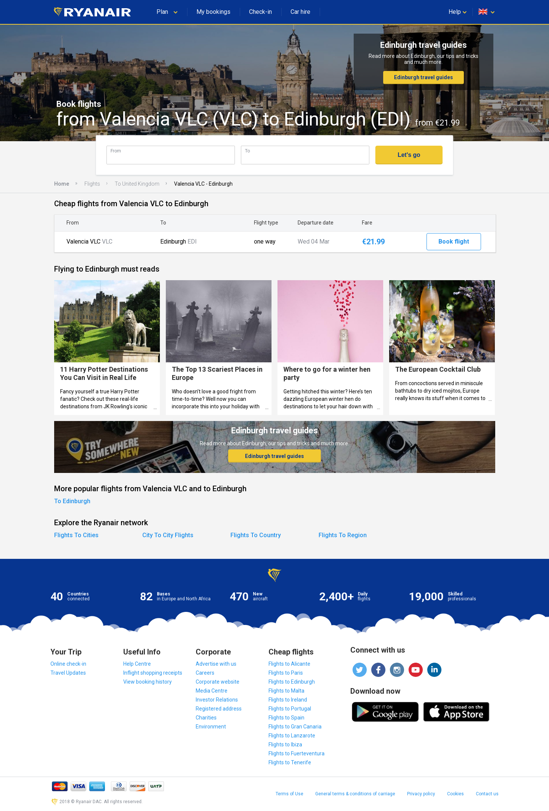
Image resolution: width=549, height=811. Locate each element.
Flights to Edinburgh (292, 682)
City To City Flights (167, 535)
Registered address (219, 709)
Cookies (455, 793)
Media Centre (211, 691)
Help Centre (137, 664)
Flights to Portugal (290, 709)
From (116, 150)
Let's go (409, 155)
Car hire (300, 11)
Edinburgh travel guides (423, 77)
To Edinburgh (72, 501)
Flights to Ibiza (285, 744)
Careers (205, 673)
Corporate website (217, 682)
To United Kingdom (137, 184)
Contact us (487, 793)
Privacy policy (421, 793)
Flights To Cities (76, 535)
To (247, 150)
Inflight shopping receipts (152, 673)
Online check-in (68, 664)
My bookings (213, 11)
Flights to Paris (286, 673)
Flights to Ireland (288, 700)
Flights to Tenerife (290, 762)
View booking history (147, 682)
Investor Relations (217, 700)
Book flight (453, 241)
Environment (211, 727)
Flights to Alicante (289, 664)
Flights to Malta (286, 691)
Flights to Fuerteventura (297, 753)
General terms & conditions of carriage (355, 793)
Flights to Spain (286, 718)
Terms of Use (289, 793)
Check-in (260, 11)
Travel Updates (68, 673)
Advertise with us (216, 664)
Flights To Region (343, 535)
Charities (206, 718)
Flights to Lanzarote (292, 736)
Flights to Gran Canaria (295, 727)
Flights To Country (255, 535)
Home (61, 184)
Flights (92, 184)
